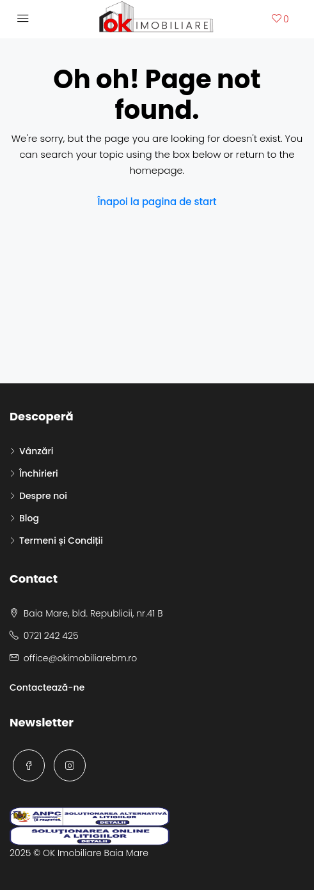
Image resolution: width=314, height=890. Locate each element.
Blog (29, 518)
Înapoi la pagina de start (156, 201)
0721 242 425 (51, 635)
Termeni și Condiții (61, 540)
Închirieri (38, 473)
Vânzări (36, 451)
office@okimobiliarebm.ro (80, 658)
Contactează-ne (47, 687)
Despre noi (43, 495)
